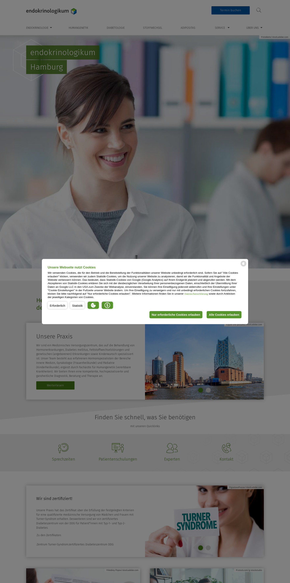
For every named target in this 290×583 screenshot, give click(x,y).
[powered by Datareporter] (243, 266)
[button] (57, 305)
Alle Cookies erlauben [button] (224, 314)
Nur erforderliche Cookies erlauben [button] (176, 314)
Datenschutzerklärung (196, 293)
